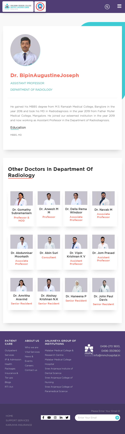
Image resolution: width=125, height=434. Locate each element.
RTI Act (9, 386)
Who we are (31, 347)
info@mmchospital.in (107, 355)
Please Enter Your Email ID (105, 411)
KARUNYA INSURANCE (19, 425)
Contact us (31, 370)
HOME (9, 416)
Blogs (8, 382)
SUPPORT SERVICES (17, 420)
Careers (29, 365)
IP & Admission (13, 359)
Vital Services (32, 352)
